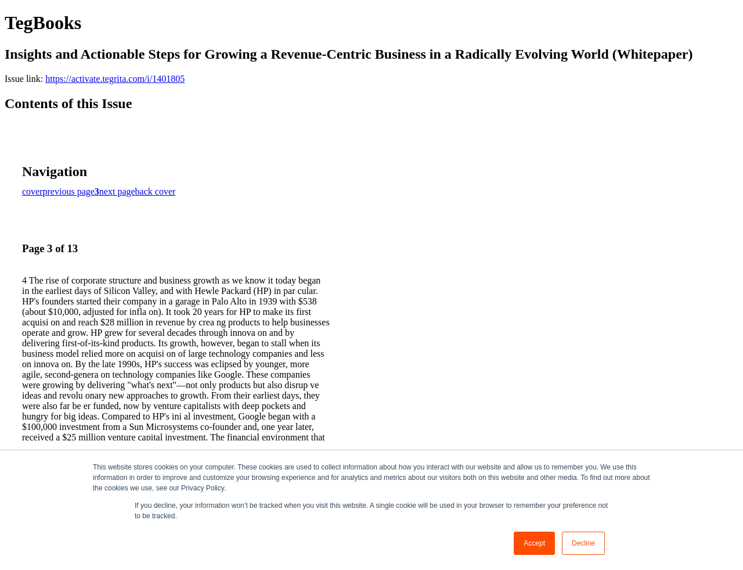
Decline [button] (583, 543)
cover (32, 191)
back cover (155, 191)
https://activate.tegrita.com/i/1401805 (115, 79)
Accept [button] (534, 543)
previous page (69, 191)
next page (117, 191)
